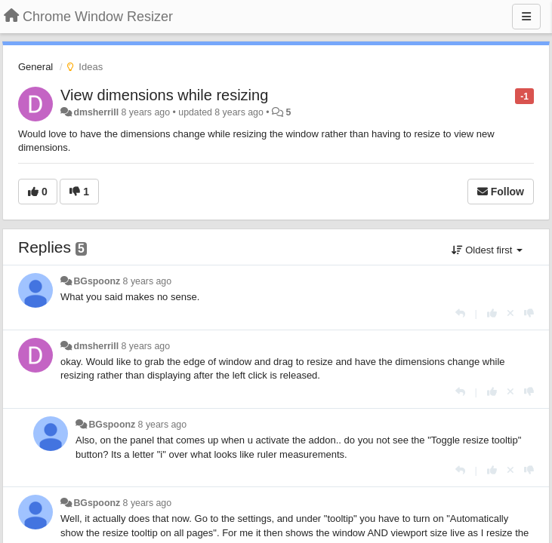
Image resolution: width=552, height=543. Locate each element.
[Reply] (460, 313)
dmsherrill (96, 112)
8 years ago (147, 281)
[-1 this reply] (529, 313)
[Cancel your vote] (510, 313)
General (35, 66)
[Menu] (526, 16)
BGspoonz (96, 281)
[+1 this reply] (492, 313)
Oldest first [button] (487, 250)
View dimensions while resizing (164, 95)
